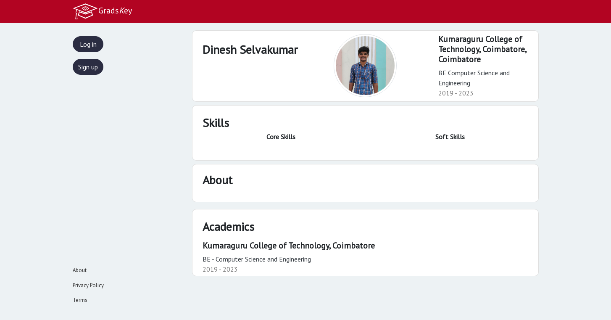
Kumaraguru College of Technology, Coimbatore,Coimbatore (482, 49)
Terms (80, 300)
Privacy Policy (88, 285)
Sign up (88, 67)
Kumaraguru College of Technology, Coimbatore (289, 245)
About (80, 270)
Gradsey (102, 11)
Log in (88, 44)
